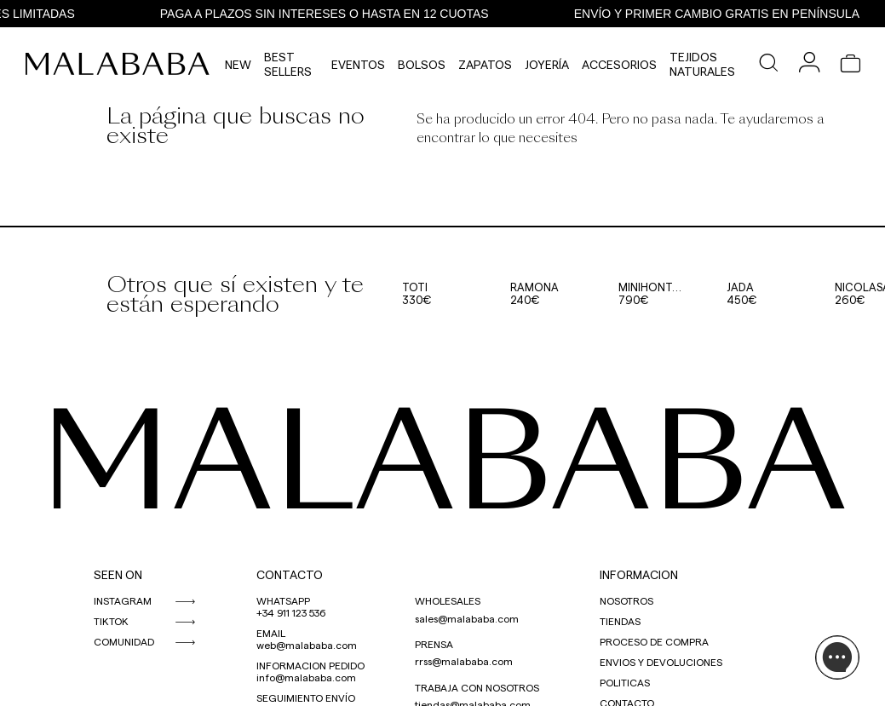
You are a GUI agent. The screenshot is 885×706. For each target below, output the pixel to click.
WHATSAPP (283, 600)
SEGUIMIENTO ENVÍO (305, 697)
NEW (238, 64)
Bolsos (421, 64)
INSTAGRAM (123, 600)
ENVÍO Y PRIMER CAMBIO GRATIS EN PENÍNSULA (721, 13)
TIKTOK (111, 621)
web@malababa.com (306, 645)
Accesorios (619, 64)
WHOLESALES (447, 600)
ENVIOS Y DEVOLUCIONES (661, 662)
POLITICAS (625, 682)
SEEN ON (118, 574)
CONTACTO (289, 574)
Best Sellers (288, 63)
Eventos (358, 64)
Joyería (547, 64)
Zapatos (485, 64)
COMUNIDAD (124, 641)
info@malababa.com (306, 677)
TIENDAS (620, 621)
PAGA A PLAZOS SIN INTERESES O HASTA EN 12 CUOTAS (328, 13)
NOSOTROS (626, 600)
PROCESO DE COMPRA (654, 641)
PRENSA (434, 644)
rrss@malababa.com (464, 661)
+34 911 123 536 (290, 612)
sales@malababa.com (467, 618)
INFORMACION (639, 574)
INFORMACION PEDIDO (310, 665)
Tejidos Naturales (702, 63)
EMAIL (270, 633)
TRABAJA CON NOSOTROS (477, 687)
